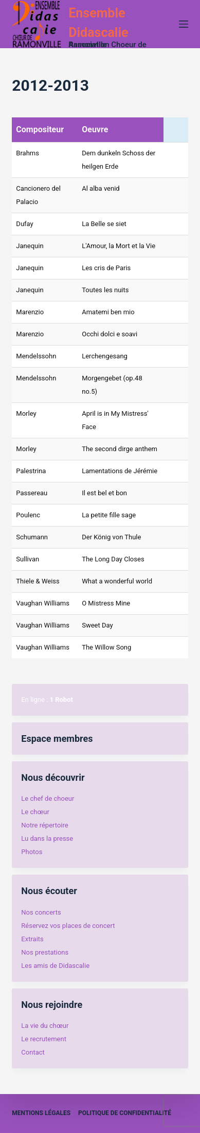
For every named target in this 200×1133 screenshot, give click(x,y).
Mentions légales (41, 1113)
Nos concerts (41, 912)
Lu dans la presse (47, 838)
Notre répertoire (44, 825)
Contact (32, 1052)
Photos (31, 852)
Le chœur (35, 812)
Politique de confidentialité (124, 1113)
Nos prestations (44, 952)
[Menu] (183, 24)
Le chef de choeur (47, 798)
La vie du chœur (44, 1025)
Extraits (32, 939)
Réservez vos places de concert (68, 925)
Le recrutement (43, 1039)
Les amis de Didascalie (55, 965)
